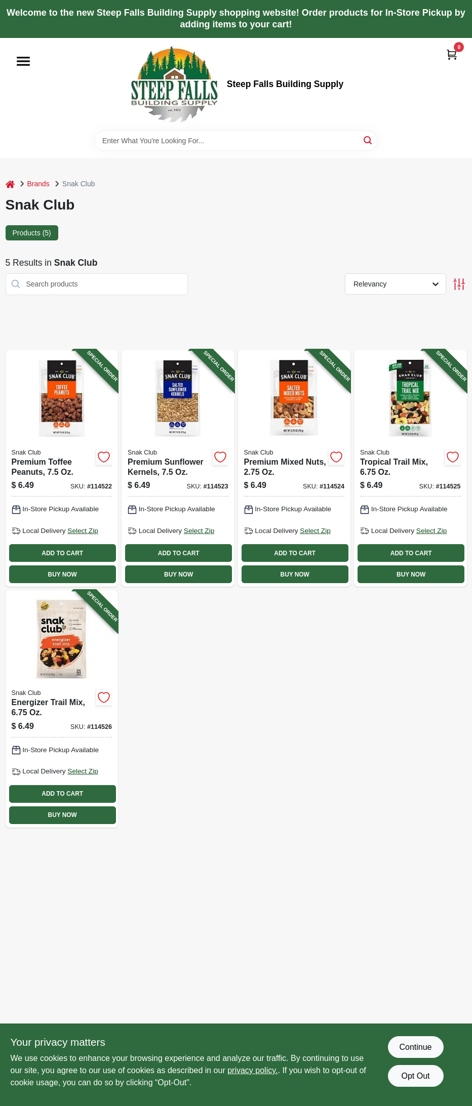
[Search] (368, 140)
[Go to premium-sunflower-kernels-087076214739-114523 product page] (178, 468)
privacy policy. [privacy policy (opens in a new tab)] (252, 1070)
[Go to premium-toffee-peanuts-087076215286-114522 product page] (62, 468)
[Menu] (23, 61)
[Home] (10, 184)
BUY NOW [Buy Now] (62, 574)
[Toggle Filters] (459, 284)
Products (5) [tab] (32, 233)
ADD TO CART (62, 553)
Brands (38, 184)
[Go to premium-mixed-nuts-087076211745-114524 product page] (294, 468)
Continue (415, 1047)
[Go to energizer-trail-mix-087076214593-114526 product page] (62, 708)
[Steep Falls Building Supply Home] (174, 84)
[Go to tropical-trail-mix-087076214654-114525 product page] (410, 468)
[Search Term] (236, 141)
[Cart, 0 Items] (452, 54)
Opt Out (415, 1076)
